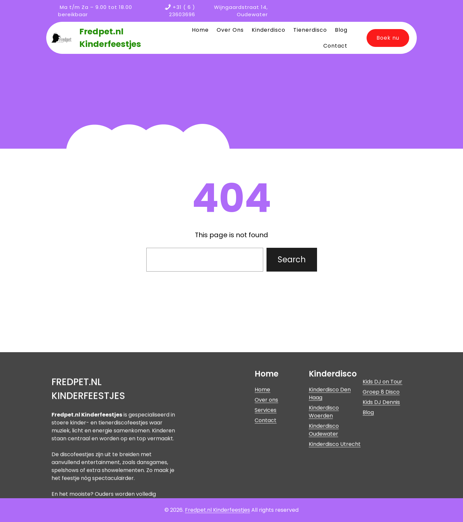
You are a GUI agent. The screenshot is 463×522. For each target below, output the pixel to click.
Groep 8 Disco (381, 428)
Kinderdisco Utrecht (335, 481)
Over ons (266, 436)
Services (265, 447)
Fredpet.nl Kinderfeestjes (217, 510)
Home (262, 426)
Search (292, 259)
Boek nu (387, 38)
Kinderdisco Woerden (324, 448)
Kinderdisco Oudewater (324, 466)
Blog (368, 449)
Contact (265, 457)
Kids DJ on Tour (382, 418)
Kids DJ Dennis (381, 439)
